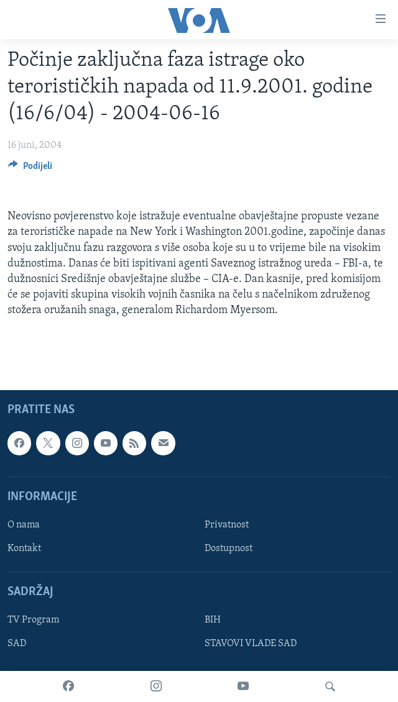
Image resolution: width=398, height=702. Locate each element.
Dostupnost (228, 549)
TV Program (33, 620)
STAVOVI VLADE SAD (251, 644)
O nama (23, 525)
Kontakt (24, 549)
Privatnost (227, 525)
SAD (16, 644)
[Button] (30, 169)
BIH (213, 620)
